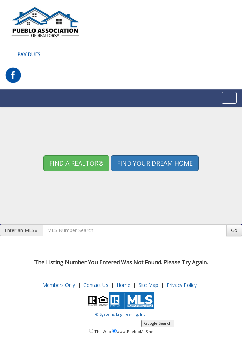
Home (123, 285)
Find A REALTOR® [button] (76, 163)
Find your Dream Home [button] (155, 163)
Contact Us (95, 285)
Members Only (58, 285)
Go (234, 230)
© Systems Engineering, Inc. (121, 314)
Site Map (148, 285)
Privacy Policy (182, 285)
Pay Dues (28, 54)
